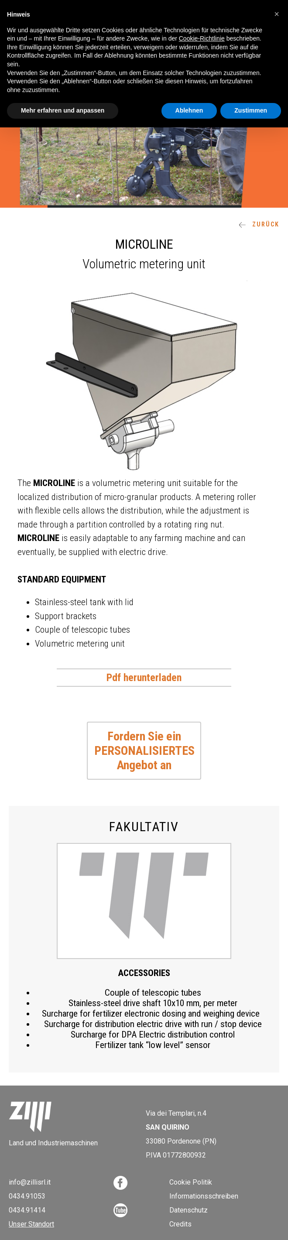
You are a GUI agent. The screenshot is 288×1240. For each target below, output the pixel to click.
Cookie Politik (190, 1182)
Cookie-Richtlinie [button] (202, 38)
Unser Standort (31, 1224)
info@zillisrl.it (30, 1182)
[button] (277, 14)
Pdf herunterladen (144, 677)
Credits (180, 1224)
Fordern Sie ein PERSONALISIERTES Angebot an (144, 750)
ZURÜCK (259, 224)
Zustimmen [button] (250, 110)
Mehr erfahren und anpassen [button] (62, 110)
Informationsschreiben (203, 1196)
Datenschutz (188, 1210)
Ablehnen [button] (189, 110)
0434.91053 (27, 1196)
